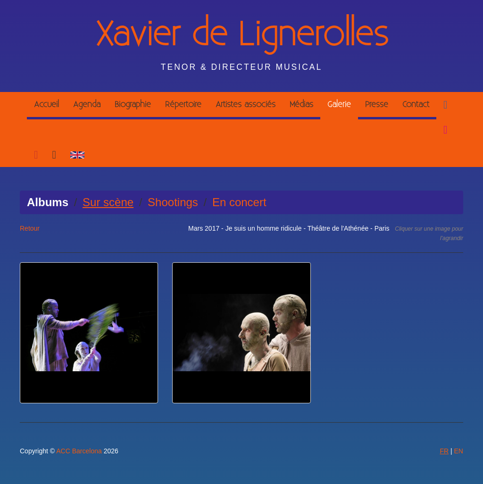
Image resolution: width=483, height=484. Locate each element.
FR (444, 451)
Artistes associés (245, 104)
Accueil (46, 104)
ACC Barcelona (79, 451)
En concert (239, 202)
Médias (301, 104)
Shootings (173, 202)
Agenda (86, 104)
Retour (30, 228)
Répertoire (183, 104)
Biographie (133, 104)
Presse (376, 104)
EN (458, 451)
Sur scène (108, 202)
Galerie (339, 104)
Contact (415, 104)
